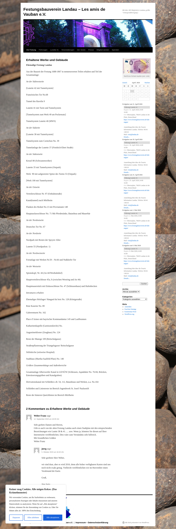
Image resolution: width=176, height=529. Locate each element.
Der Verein (81, 50)
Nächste (147, 83)
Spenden (115, 50)
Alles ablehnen (33, 517)
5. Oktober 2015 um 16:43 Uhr (53, 452)
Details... (127, 137)
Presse (91, 50)
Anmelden (128, 307)
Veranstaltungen (67, 50)
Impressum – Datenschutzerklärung (91, 522)
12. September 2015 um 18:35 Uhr (46, 419)
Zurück (124, 83)
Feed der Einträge (130, 309)
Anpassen (16, 517)
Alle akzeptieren (52, 517)
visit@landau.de (133, 134)
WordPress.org (129, 314)
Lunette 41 (54, 50)
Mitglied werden (103, 50)
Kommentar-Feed (130, 312)
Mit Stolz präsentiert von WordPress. (137, 522)
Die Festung (31, 50)
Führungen (43, 50)
